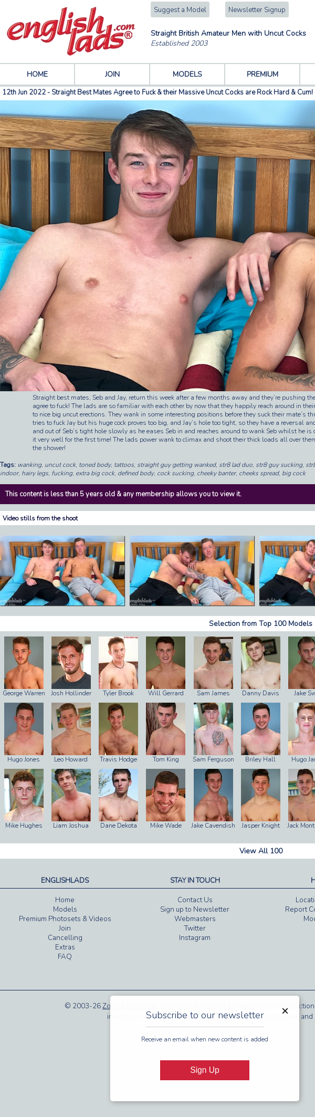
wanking (29, 465)
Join (65, 928)
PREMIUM (262, 74)
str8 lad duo (236, 465)
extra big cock (95, 473)
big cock (294, 473)
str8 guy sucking (279, 465)
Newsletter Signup (257, 10)
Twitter (195, 928)
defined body (136, 473)
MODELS (187, 74)
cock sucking (175, 473)
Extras (65, 947)
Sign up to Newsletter (194, 909)
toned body (95, 465)
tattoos (124, 465)
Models (65, 909)
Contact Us (195, 900)
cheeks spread (259, 473)
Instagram (195, 938)
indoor (9, 473)
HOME (37, 74)
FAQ (65, 957)
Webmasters (195, 919)
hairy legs (35, 473)
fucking (61, 473)
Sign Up (204, 1070)
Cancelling (65, 938)
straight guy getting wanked (176, 465)
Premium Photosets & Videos (65, 919)
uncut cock (60, 465)
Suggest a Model (180, 10)
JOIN (112, 74)
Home (65, 900)
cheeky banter (216, 473)
